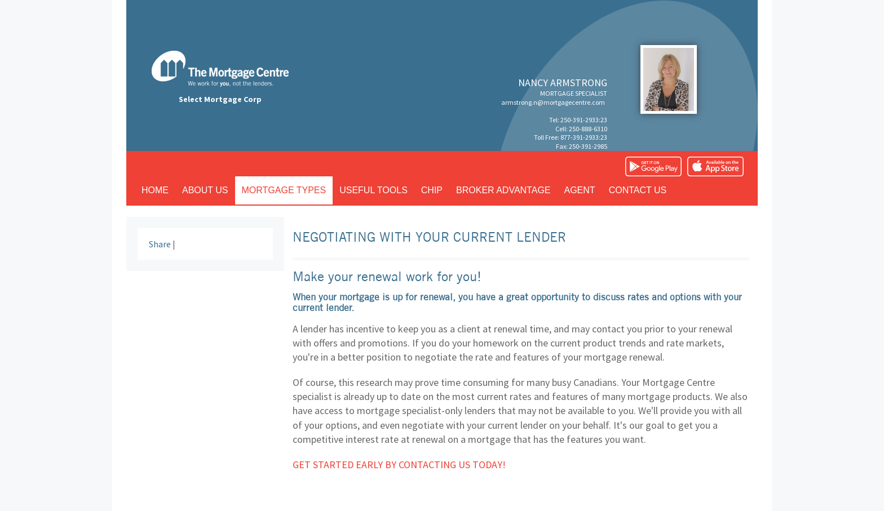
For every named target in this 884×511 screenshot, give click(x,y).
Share (160, 244)
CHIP (432, 190)
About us (205, 190)
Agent (579, 190)
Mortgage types (284, 190)
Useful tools (373, 190)
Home (155, 190)
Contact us (638, 190)
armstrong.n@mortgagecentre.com (553, 102)
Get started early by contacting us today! (399, 464)
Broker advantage (503, 190)
